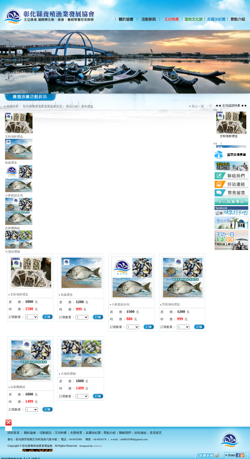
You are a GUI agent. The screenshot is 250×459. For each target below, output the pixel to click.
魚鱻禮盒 (67, 294)
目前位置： (14, 106)
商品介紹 (72, 106)
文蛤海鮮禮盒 (19, 294)
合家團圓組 (17, 387)
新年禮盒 (87, 106)
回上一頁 (198, 106)
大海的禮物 (68, 373)
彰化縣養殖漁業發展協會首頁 (42, 106)
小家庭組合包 (121, 304)
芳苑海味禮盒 (171, 304)
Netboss (97, 446)
